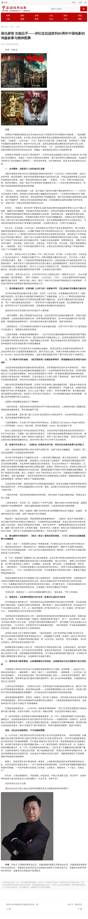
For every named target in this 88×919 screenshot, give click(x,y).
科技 (80, 15)
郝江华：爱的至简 (75, 904)
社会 (65, 19)
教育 (37, 19)
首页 (12, 27)
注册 (80, 2)
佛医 (80, 19)
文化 (51, 15)
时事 (8, 15)
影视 (37, 15)
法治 (51, 19)
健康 (22, 19)
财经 (65, 15)
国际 (22, 15)
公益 (8, 19)
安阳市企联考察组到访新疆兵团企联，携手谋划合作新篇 (23, 904)
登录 (73, 2)
